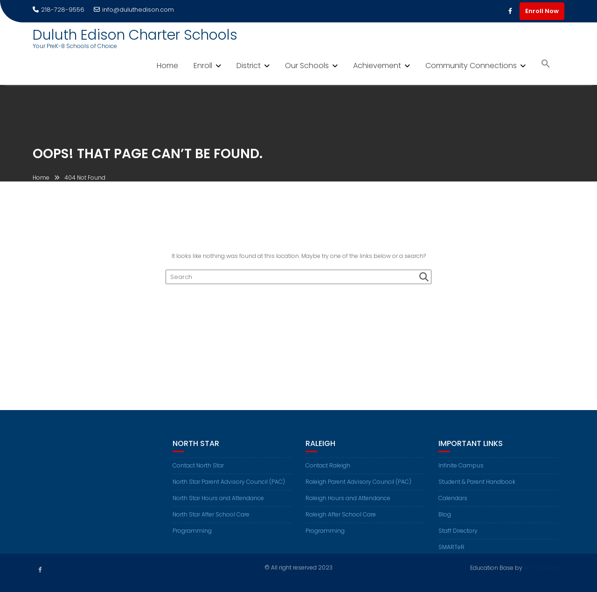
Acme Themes (544, 567)
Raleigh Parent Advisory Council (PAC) (358, 487)
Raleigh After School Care (340, 520)
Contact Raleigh (327, 471)
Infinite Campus (461, 471)
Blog (444, 520)
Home (167, 65)
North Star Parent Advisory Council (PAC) (229, 487)
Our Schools (307, 65)
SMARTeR (451, 553)
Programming (192, 536)
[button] (545, 64)
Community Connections (471, 65)
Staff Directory (458, 536)
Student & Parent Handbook (476, 487)
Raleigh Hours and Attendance (347, 504)
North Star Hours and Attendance (218, 504)
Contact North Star (198, 471)
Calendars (452, 504)
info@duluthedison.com (134, 9)
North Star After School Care (211, 520)
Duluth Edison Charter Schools (135, 35)
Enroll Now (542, 11)
